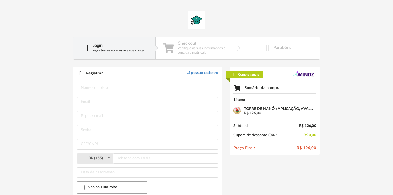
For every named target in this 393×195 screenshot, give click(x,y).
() (95, 158)
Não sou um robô (102, 187)
